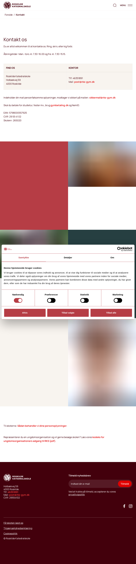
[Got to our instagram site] (130, 506)
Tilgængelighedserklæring (18, 528)
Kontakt (20, 14)
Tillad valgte (68, 312)
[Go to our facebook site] (124, 506)
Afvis (25, 312)
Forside (9, 14)
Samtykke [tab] (23, 257)
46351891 (13, 492)
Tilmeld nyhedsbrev (80, 475)
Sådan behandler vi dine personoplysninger (42, 425)
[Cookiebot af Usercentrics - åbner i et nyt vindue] (119, 249)
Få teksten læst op (13, 523)
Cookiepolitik (10, 533)
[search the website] (114, 5)
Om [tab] (112, 257)
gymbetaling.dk (59, 105)
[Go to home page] (17, 5)
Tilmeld (125, 483)
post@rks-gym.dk (84, 81)
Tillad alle (111, 312)
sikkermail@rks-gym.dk (102, 97)
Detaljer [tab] (68, 257)
